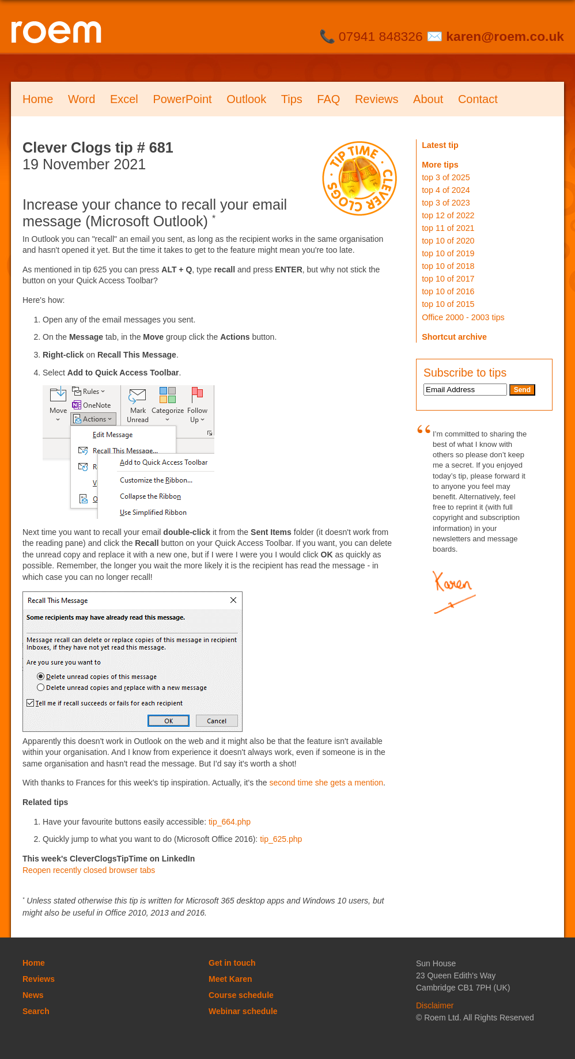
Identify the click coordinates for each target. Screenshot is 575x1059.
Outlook (246, 99)
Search (36, 1011)
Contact (478, 99)
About (428, 99)
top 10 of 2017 (448, 278)
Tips (291, 99)
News (33, 995)
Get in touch (232, 962)
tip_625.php (281, 839)
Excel (124, 99)
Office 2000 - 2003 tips (463, 317)
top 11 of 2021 (448, 228)
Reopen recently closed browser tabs (88, 870)
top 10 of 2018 (448, 266)
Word (81, 99)
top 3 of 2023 (446, 202)
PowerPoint (182, 99)
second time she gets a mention (326, 782)
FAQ (328, 99)
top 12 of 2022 (448, 215)
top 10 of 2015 (448, 304)
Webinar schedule (243, 1011)
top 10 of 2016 (448, 291)
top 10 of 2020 (448, 240)
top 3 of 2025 (446, 177)
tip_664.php (230, 821)
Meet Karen (230, 979)
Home (37, 99)
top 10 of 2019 (448, 253)
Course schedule (241, 995)
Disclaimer (434, 1005)
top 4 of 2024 (446, 190)
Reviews (377, 99)
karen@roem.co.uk (505, 36)
